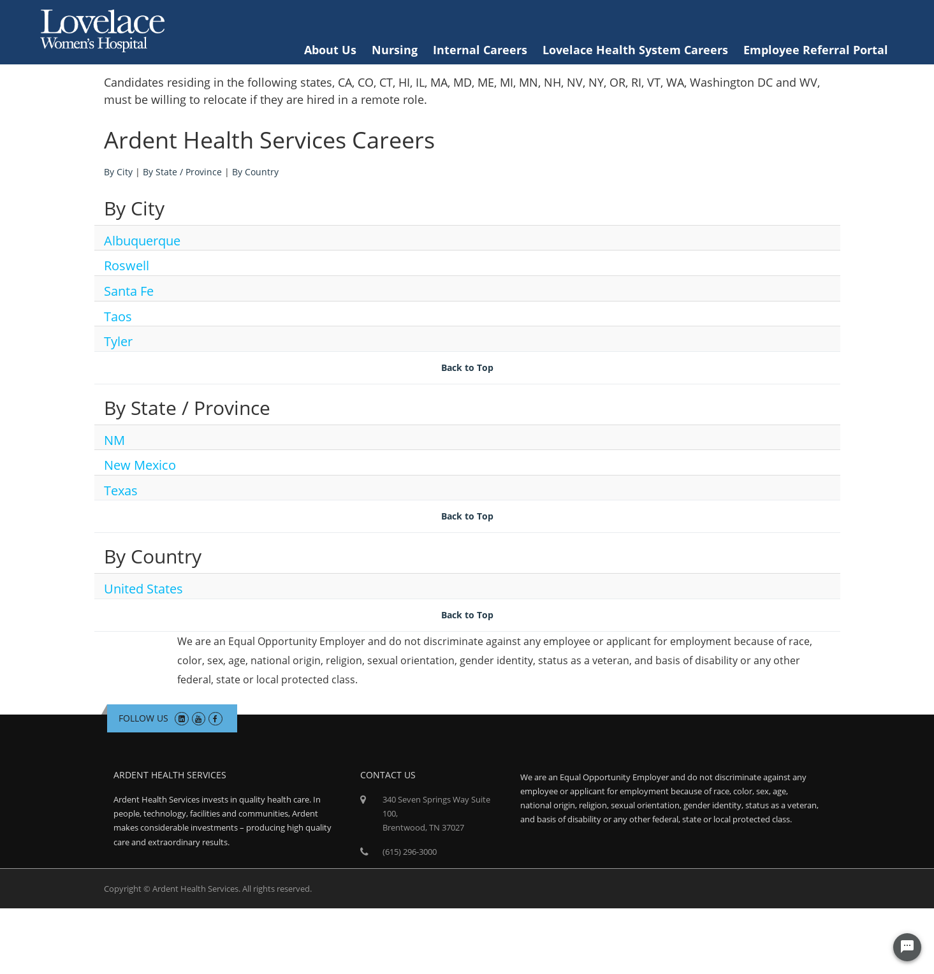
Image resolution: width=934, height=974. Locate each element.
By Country (255, 172)
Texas (121, 490)
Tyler (118, 341)
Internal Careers (480, 49)
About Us (330, 49)
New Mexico (140, 465)
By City (118, 172)
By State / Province (182, 172)
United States (143, 588)
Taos (118, 316)
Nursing (395, 49)
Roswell (126, 265)
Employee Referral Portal (815, 49)
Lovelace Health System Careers (635, 49)
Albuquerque (142, 240)
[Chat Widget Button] (907, 947)
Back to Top (467, 367)
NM (114, 440)
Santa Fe (129, 291)
